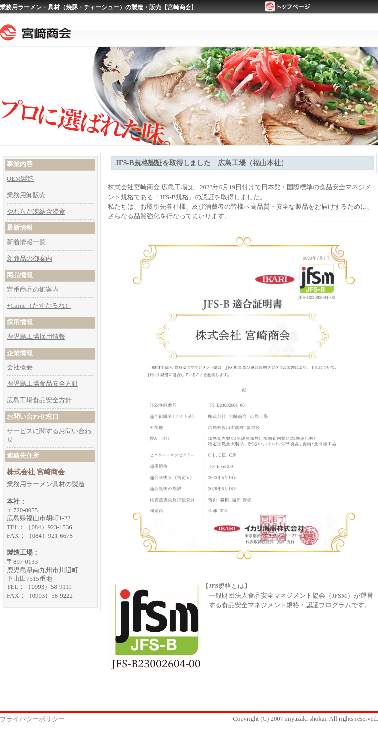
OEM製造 (20, 178)
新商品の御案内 (29, 258)
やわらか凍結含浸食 (36, 211)
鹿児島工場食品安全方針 (42, 383)
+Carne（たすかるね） (39, 305)
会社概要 (20, 367)
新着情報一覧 (26, 242)
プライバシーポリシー (32, 719)
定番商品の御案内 (33, 289)
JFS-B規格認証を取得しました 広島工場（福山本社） (201, 163)
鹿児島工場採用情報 (36, 336)
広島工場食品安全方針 (39, 400)
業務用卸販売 (26, 195)
